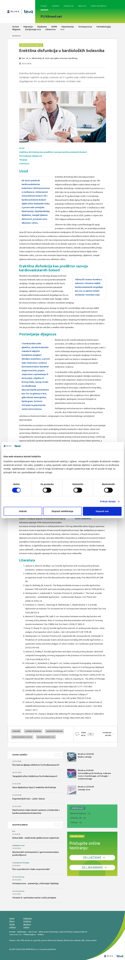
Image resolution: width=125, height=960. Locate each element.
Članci (43, 6)
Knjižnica (27, 921)
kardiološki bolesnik (54, 731)
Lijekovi (55, 6)
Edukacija (69, 6)
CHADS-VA (75, 818)
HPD (22, 940)
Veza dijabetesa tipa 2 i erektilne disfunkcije (34, 787)
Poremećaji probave (20, 863)
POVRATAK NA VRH (107, 734)
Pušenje (73, 822)
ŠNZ (83, 940)
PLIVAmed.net (51, 17)
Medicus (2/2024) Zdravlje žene (80, 790)
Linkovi (26, 927)
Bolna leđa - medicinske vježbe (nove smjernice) (35, 838)
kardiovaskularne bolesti (22, 737)
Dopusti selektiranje (62, 511)
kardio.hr (28, 940)
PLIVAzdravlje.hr (29, 935)
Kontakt (12, 932)
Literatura (24, 163)
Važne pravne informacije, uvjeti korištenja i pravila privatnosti (63, 932)
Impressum (32, 932)
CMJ (18, 940)
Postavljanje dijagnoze (30, 156)
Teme (11, 918)
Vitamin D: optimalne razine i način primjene (34, 897)
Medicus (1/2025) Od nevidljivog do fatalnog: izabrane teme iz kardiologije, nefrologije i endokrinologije (89, 774)
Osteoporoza (18, 877)
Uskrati (23, 511)
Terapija (23, 159)
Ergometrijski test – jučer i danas (28, 798)
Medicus (82, 6)
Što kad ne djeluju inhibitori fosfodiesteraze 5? (35, 765)
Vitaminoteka (91, 940)
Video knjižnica (98, 6)
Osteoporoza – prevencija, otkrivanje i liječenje (35, 883)
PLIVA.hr (41, 935)
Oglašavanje (22, 932)
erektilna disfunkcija (33, 731)
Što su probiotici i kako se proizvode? (31, 869)
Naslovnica (16, 36)
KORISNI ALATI (77, 808)
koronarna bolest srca (46, 737)
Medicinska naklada (72, 940)
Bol (13, 831)
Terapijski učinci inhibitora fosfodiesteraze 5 (34, 776)
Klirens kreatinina (78, 813)
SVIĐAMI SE (87, 734)
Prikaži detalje (108, 501)
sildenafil (16, 731)
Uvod (22, 148)
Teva (11, 935)
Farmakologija (18, 846)
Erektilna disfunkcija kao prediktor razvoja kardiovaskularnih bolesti (53, 152)
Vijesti (12, 924)
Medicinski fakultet (55, 940)
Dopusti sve (102, 511)
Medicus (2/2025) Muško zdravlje (80, 757)
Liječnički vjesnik (39, 940)
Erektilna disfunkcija (31, 45)
